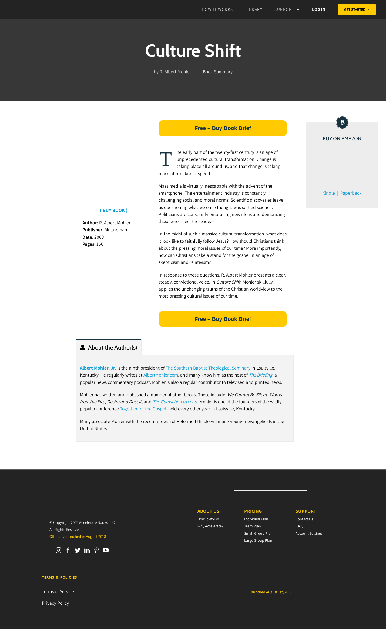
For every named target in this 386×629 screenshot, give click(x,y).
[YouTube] (106, 550)
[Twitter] (77, 550)
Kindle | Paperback (342, 193)
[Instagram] (58, 550)
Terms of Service (58, 591)
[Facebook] (68, 550)
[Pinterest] (96, 550)
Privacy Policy (55, 603)
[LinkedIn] (87, 550)
